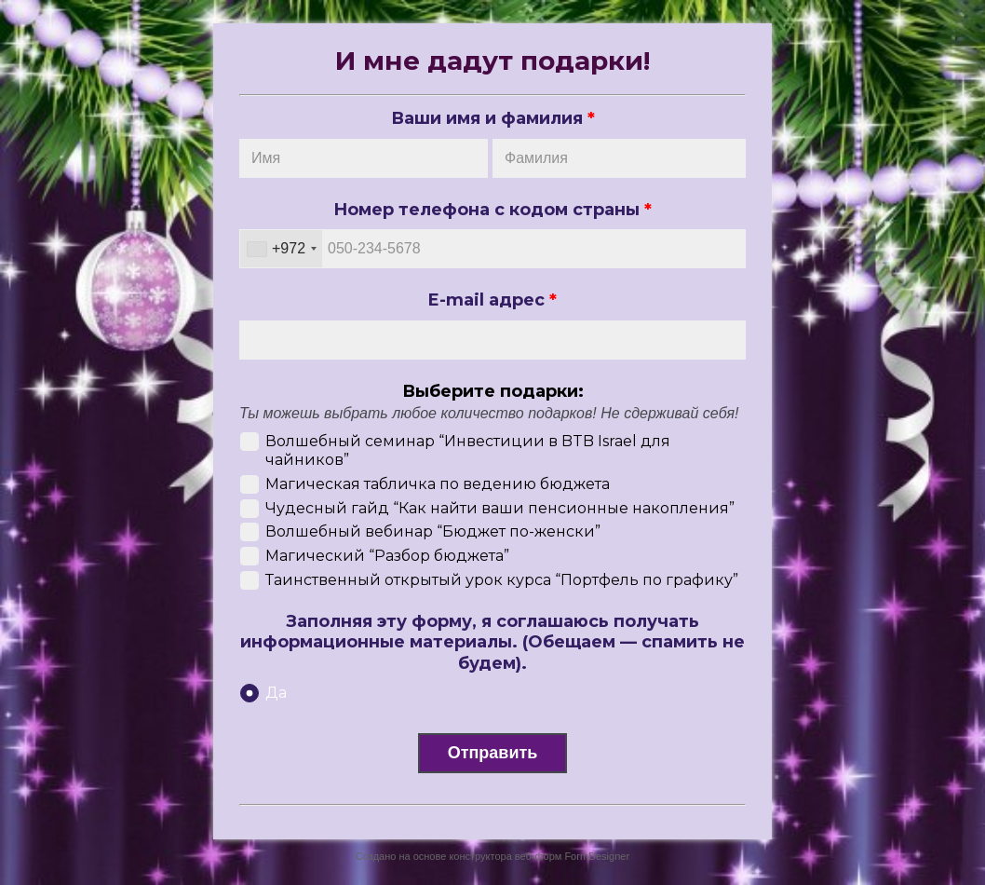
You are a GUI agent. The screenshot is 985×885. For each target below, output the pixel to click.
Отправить (493, 752)
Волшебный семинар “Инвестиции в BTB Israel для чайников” (467, 450)
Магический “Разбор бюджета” (387, 556)
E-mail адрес (492, 300)
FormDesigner (596, 856)
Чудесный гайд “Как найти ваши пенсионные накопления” (500, 508)
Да (276, 692)
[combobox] (281, 248)
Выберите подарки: (493, 391)
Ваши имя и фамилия (493, 118)
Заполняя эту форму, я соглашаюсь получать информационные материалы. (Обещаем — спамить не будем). (492, 642)
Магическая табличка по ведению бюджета (437, 484)
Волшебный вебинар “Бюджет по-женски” (432, 531)
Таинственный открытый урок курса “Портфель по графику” (501, 580)
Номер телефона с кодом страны (492, 209)
